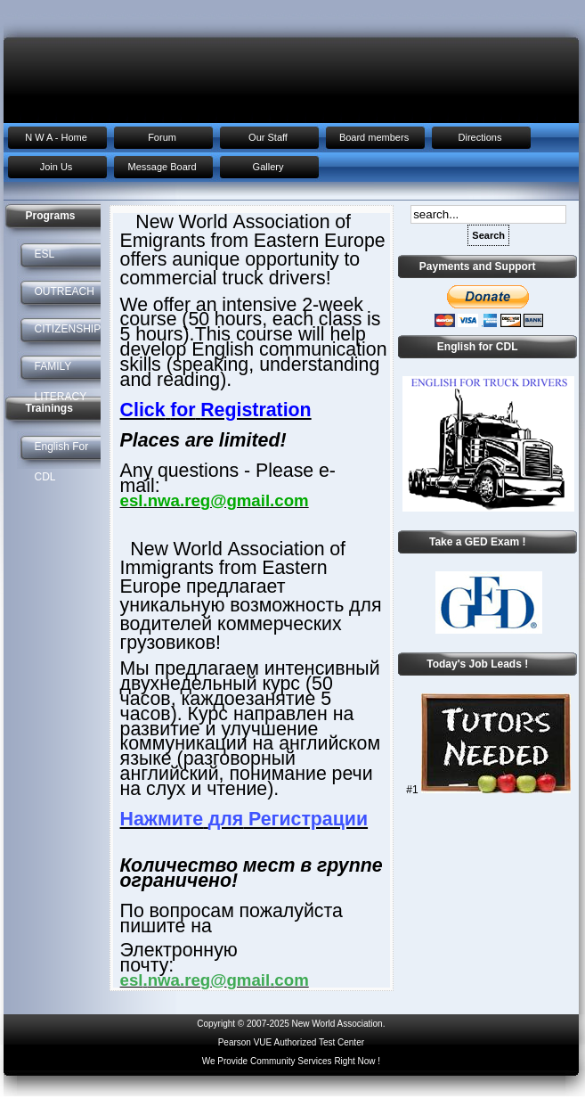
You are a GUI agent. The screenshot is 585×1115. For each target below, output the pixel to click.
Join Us (56, 166)
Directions (480, 137)
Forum (162, 137)
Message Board (161, 166)
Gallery (268, 166)
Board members (374, 137)
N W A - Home (56, 137)
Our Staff (268, 137)
